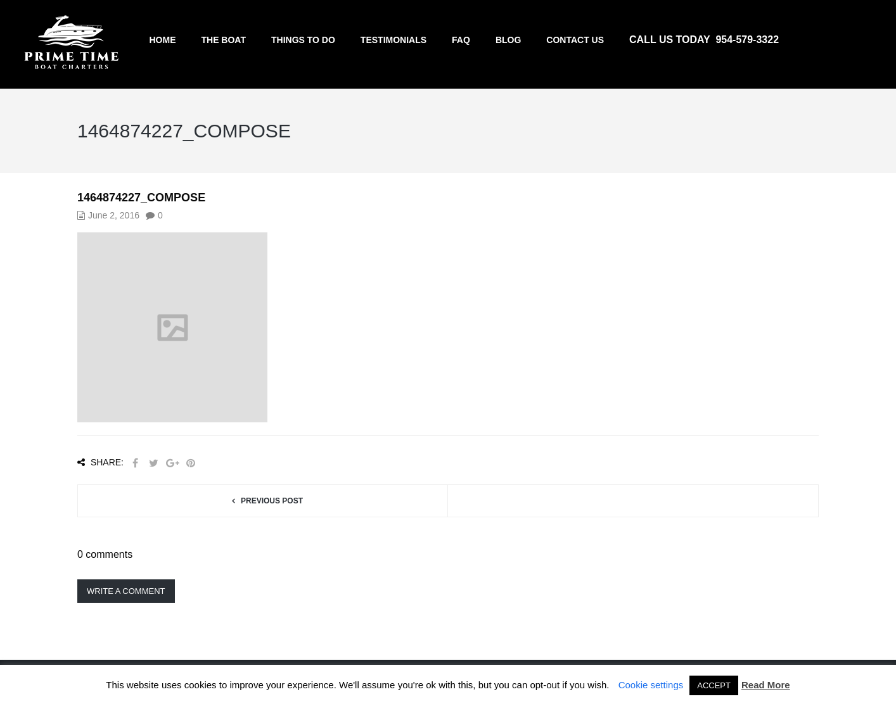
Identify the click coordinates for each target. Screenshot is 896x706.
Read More (765, 684)
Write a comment (126, 591)
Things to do (303, 40)
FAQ (461, 40)
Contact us (575, 40)
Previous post (272, 500)
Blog (508, 40)
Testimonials (393, 40)
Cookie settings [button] (651, 684)
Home (162, 40)
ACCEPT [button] (714, 685)
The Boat (223, 40)
